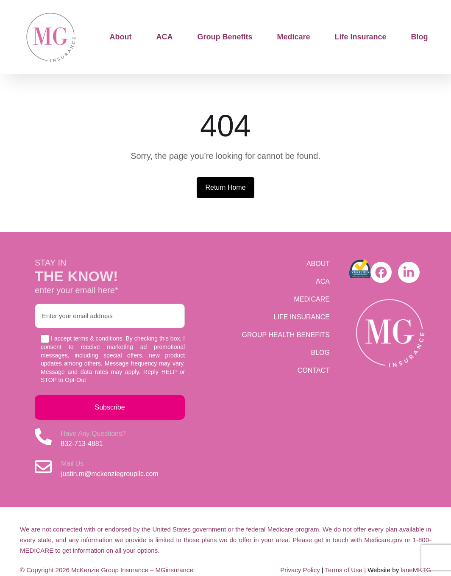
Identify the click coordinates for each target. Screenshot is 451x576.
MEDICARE (312, 299)
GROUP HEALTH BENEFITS (286, 334)
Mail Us (72, 463)
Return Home (225, 187)
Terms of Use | (346, 569)
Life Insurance (361, 37)
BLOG (320, 352)
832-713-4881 (82, 443)
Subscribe (110, 407)
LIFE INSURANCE (302, 317)
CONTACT (314, 370)
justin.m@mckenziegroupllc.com (110, 473)
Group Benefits (225, 37)
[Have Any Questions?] (43, 436)
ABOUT (318, 263)
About (121, 37)
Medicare (293, 37)
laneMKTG (416, 569)
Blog (419, 37)
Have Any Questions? (93, 433)
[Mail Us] (43, 466)
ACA (164, 37)
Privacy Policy (300, 569)
